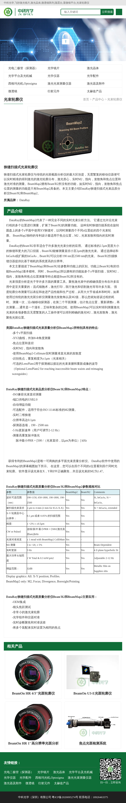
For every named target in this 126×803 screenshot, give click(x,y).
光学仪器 (53, 76)
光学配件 (93, 76)
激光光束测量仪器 (59, 83)
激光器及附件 (96, 83)
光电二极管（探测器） (23, 68)
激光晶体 (93, 68)
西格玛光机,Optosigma (22, 83)
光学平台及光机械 (20, 76)
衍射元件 (53, 91)
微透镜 (12, 91)
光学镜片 (53, 68)
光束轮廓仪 (114, 99)
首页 (86, 99)
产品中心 (98, 99)
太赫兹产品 (94, 91)
